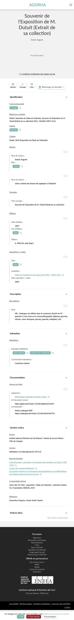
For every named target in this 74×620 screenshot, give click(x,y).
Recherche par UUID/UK (37, 564)
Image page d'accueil (37, 562)
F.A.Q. (37, 555)
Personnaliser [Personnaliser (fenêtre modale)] (50, 617)
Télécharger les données (36, 97)
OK (20, 617)
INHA (37, 574)
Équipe (37, 577)
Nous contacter (37, 557)
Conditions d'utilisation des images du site (37, 74)
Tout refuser (34, 617)
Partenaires (37, 581)
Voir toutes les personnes (57, 528)
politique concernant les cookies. (56, 614)
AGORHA (38, 5)
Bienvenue (37, 547)
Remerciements (37, 552)
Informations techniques (37, 550)
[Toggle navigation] (71, 5)
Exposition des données (37, 559)
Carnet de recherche (37, 579)
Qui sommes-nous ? (37, 572)
